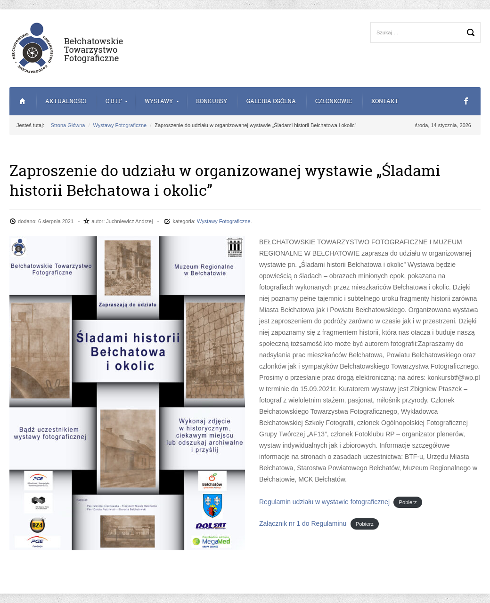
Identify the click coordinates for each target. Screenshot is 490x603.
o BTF (114, 101)
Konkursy (211, 101)
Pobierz (408, 502)
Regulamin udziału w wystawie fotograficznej (324, 502)
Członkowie (333, 101)
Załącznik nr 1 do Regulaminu (302, 523)
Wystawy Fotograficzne (120, 125)
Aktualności (65, 101)
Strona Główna (22, 101)
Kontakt (385, 101)
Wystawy (159, 101)
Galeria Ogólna (271, 101)
